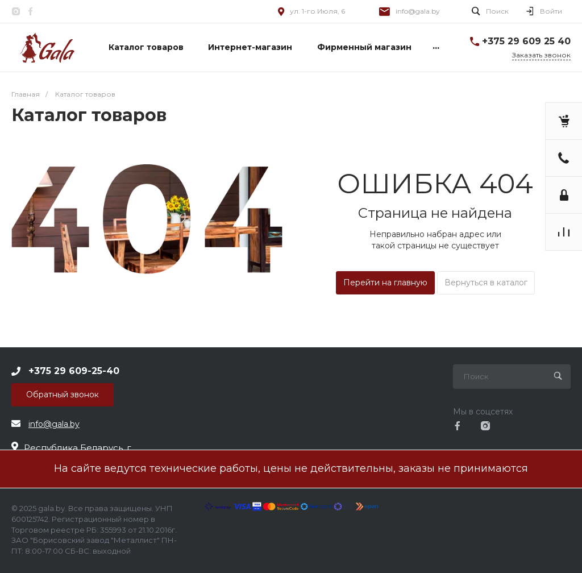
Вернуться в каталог (485, 282)
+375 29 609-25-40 (73, 370)
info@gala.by (418, 11)
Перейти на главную (385, 282)
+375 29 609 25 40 (526, 41)
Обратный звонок (62, 394)
